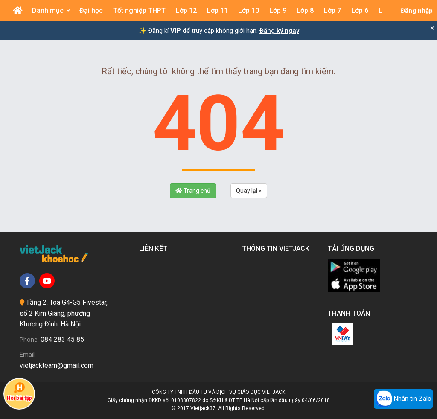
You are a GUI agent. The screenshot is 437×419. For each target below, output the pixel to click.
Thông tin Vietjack (277, 248)
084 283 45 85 (62, 339)
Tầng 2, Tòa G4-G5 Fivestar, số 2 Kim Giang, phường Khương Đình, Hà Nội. (64, 313)
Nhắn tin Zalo (403, 398)
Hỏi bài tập (19, 391)
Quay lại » (249, 190)
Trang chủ (192, 190)
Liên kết (155, 248)
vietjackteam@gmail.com (56, 365)
